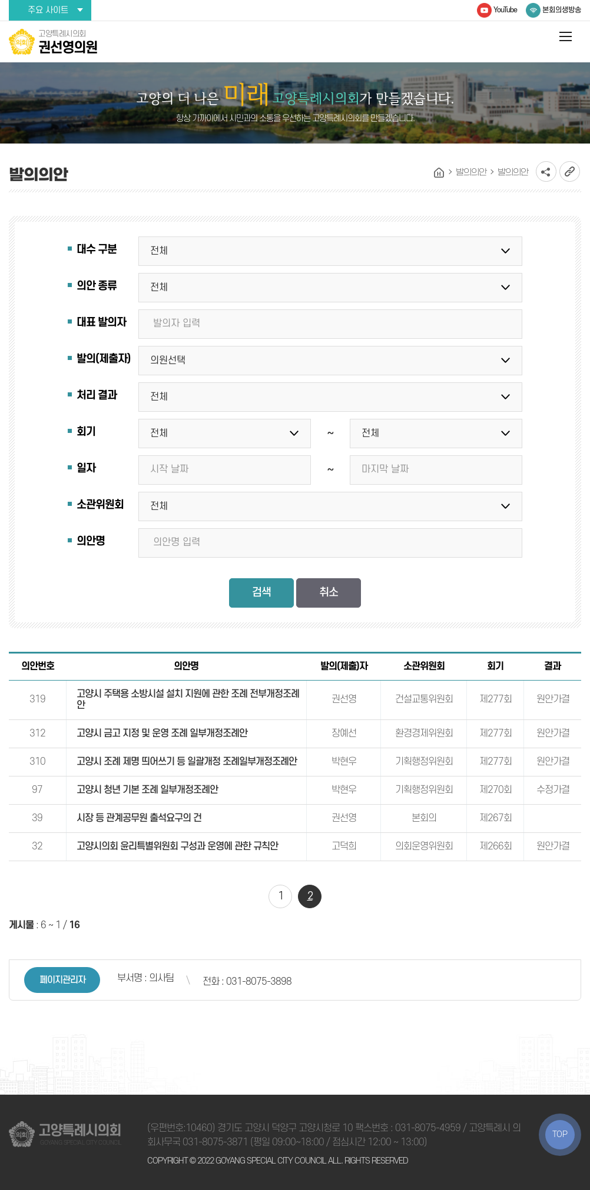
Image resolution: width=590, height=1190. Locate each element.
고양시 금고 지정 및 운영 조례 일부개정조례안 (162, 733)
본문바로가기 (0, 0)
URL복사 (569, 171)
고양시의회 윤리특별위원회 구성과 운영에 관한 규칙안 (177, 846)
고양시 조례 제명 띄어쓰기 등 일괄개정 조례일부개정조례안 (187, 761)
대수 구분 (97, 250)
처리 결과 (97, 395)
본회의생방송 (561, 10)
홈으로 (439, 173)
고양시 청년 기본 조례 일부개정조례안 (147, 790)
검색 (261, 592)
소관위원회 (100, 505)
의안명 (91, 541)
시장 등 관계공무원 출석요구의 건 (139, 818)
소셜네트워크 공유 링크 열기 (546, 171)
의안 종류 (97, 286)
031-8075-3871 (215, 1142)
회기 (86, 432)
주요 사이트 (48, 10)
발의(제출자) (103, 359)
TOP (560, 1134)
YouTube (505, 10)
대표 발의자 (101, 322)
